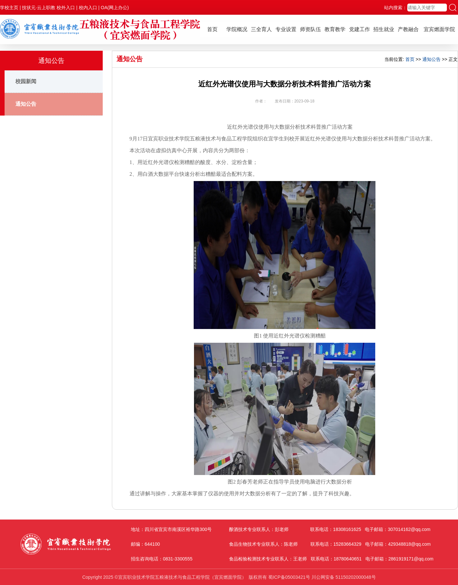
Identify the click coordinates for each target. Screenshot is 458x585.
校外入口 (66, 7)
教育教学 (335, 29)
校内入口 (88, 7)
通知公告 (25, 104)
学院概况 (236, 29)
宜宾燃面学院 (439, 29)
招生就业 (383, 29)
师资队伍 (310, 29)
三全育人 (261, 29)
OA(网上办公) (115, 7)
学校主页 (9, 7)
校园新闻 (25, 81)
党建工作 (359, 29)
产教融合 (408, 29)
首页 (212, 29)
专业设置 (285, 29)
